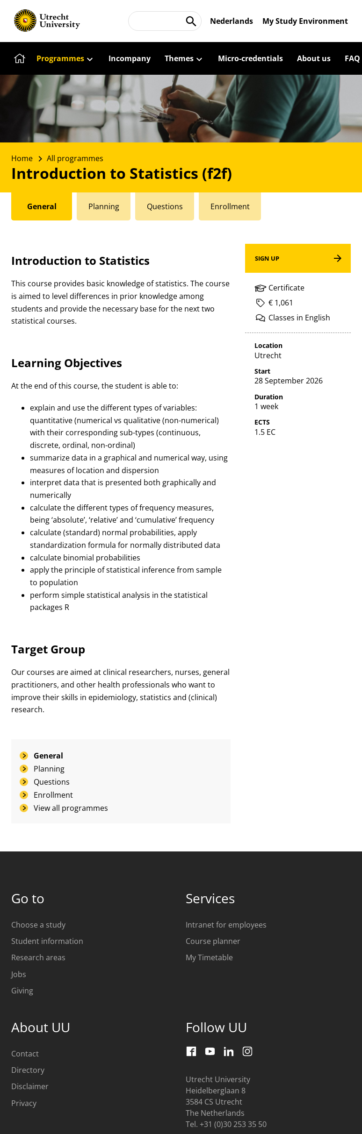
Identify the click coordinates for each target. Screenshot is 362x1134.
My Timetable (209, 957)
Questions (52, 782)
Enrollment (53, 795)
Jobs (18, 974)
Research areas (38, 957)
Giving (22, 990)
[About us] (314, 58)
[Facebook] (191, 1051)
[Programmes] (65, 58)
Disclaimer (30, 1086)
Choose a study (38, 925)
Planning (49, 769)
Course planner (213, 941)
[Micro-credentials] (250, 58)
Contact (25, 1054)
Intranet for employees (226, 925)
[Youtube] (210, 1051)
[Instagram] (247, 1051)
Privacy (23, 1103)
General (48, 756)
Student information (47, 941)
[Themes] (184, 58)
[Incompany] (129, 58)
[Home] (18, 58)
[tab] (42, 206)
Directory (27, 1070)
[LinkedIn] (228, 1051)
